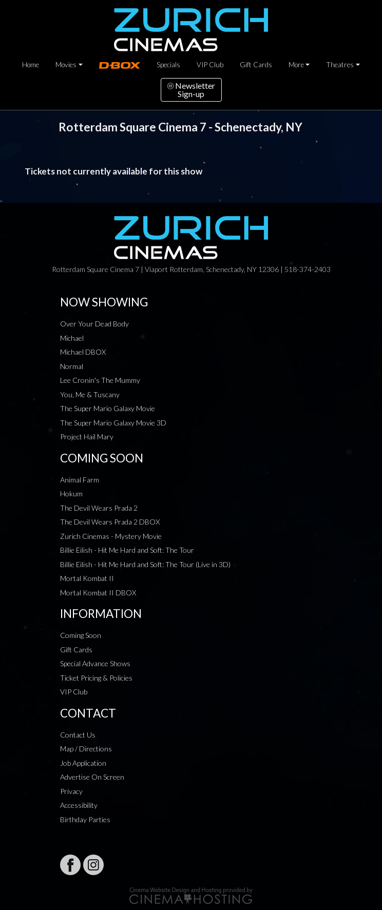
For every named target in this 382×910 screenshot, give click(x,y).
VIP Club (210, 65)
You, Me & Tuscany (90, 394)
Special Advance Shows (95, 663)
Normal (71, 366)
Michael (72, 338)
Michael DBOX (83, 351)
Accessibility (79, 805)
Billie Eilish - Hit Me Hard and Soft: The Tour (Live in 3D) (145, 564)
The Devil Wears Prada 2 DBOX (110, 521)
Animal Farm (79, 479)
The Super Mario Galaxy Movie (107, 408)
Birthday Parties (85, 819)
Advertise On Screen (92, 776)
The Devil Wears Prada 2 (99, 508)
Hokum (71, 493)
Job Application (83, 763)
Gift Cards (256, 65)
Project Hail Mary (86, 436)
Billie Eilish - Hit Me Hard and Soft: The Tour (127, 550)
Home (30, 65)
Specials (168, 65)
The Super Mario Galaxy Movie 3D (113, 422)
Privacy (71, 791)
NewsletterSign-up (191, 90)
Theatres (340, 65)
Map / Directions (86, 748)
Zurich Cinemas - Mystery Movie (111, 536)
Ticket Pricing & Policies (96, 677)
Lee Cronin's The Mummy (100, 380)
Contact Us (78, 734)
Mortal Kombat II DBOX (98, 592)
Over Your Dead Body (94, 323)
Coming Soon (80, 635)
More (296, 65)
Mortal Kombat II (87, 578)
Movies (66, 65)
